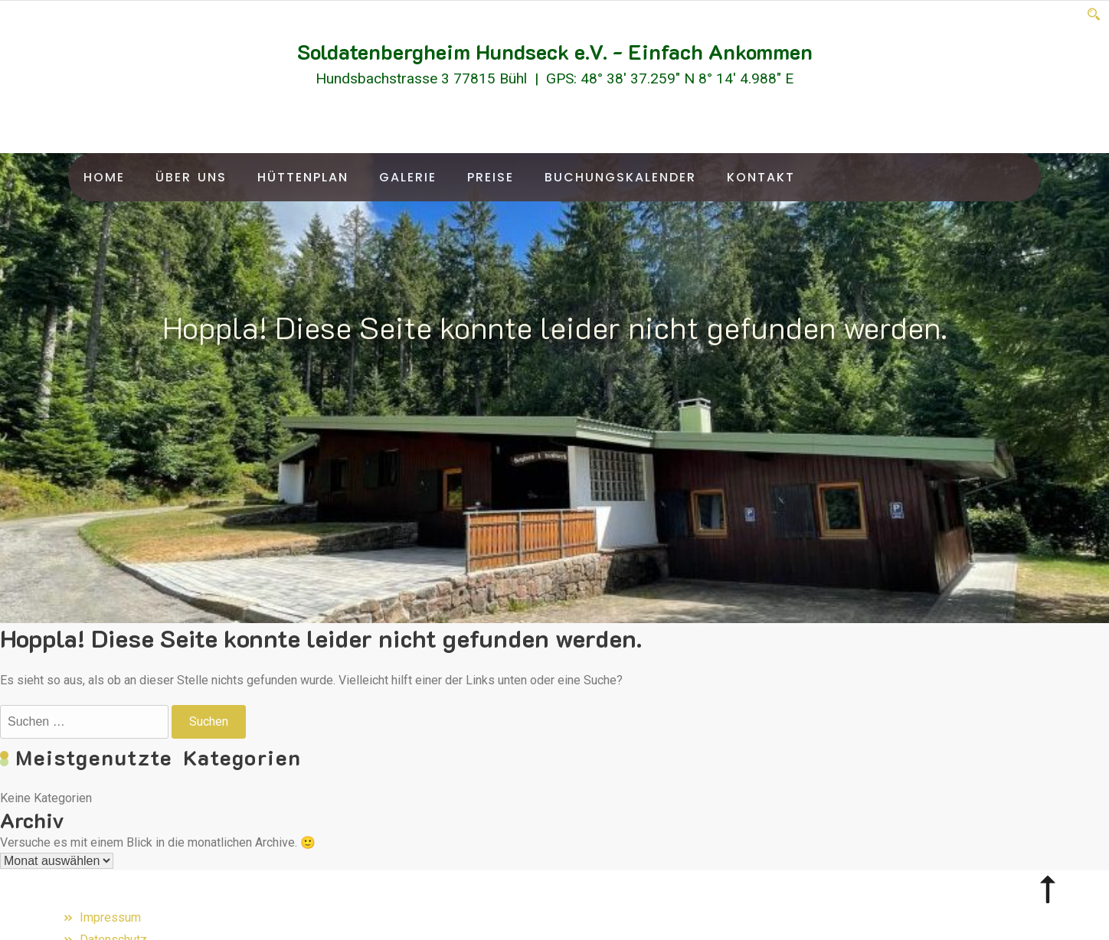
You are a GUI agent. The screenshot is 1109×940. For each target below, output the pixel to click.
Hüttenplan (302, 177)
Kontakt (761, 177)
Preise (490, 177)
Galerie (408, 177)
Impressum (110, 917)
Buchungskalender (620, 177)
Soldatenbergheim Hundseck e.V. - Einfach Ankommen (555, 51)
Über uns (191, 177)
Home (104, 177)
